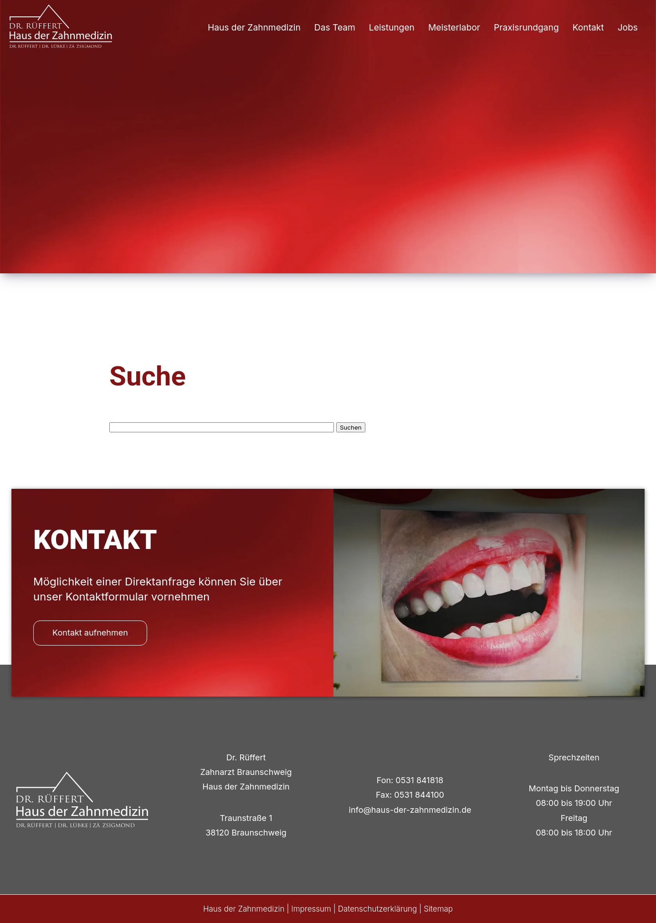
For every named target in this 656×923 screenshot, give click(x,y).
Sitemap (438, 908)
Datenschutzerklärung (377, 908)
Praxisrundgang (526, 27)
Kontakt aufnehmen (90, 632)
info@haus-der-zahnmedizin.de (410, 810)
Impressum (311, 908)
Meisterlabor (454, 27)
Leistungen (392, 27)
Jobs (628, 27)
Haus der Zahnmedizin (254, 27)
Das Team (334, 27)
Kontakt (588, 27)
